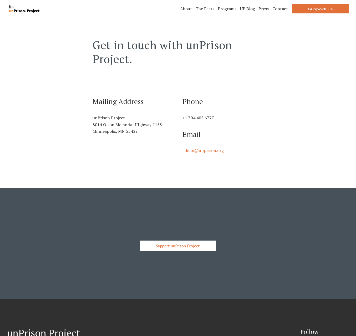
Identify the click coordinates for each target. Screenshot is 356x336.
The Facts (205, 9)
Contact (280, 9)
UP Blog (247, 9)
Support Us (320, 9)
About (186, 9)
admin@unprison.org (203, 150)
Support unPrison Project (178, 245)
